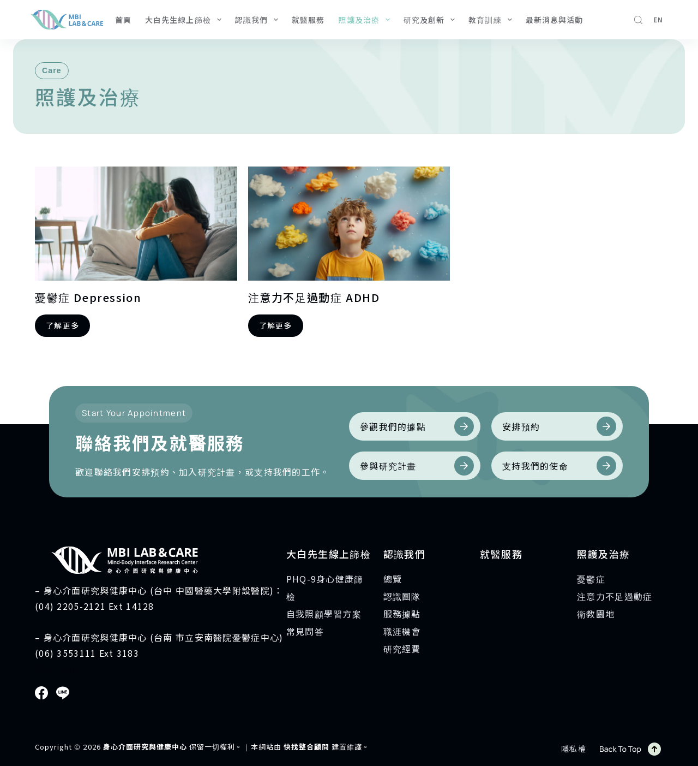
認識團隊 (402, 596)
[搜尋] (638, 20)
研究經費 (402, 648)
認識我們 (258, 19)
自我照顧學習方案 (324, 613)
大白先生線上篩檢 (185, 19)
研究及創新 (431, 19)
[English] (658, 20)
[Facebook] (41, 692)
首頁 (123, 19)
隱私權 (573, 748)
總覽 (392, 578)
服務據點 (402, 613)
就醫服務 (308, 19)
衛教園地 (596, 613)
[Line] (62, 692)
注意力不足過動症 (614, 596)
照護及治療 (366, 19)
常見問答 (305, 631)
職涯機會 (402, 631)
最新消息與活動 (554, 19)
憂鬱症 (591, 578)
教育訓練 (492, 19)
